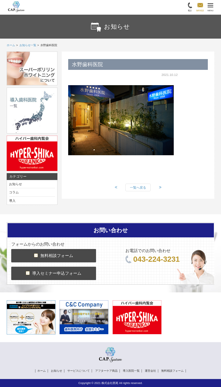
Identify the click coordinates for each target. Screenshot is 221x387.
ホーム (41, 370)
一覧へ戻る (138, 187)
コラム (14, 192)
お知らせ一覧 (27, 45)
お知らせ (15, 184)
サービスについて (78, 370)
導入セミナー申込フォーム (53, 273)
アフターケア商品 (106, 370)
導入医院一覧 (131, 370)
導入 (12, 200)
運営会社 (150, 370)
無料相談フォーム (53, 255)
